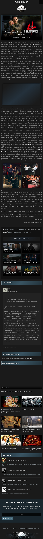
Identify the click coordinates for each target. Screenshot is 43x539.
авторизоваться (29, 358)
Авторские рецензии (21, 229)
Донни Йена (22, 46)
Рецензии (12, 229)
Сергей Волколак (26, 37)
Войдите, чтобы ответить (9, 347)
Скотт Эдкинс (21, 232)
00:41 (16, 291)
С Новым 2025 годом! (20, 470)
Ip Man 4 (10, 232)
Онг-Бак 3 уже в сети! (21, 460)
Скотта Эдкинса (26, 144)
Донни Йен (15, 232)
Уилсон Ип (28, 232)
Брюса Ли (31, 44)
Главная (6, 229)
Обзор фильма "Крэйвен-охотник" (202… (22, 489)
